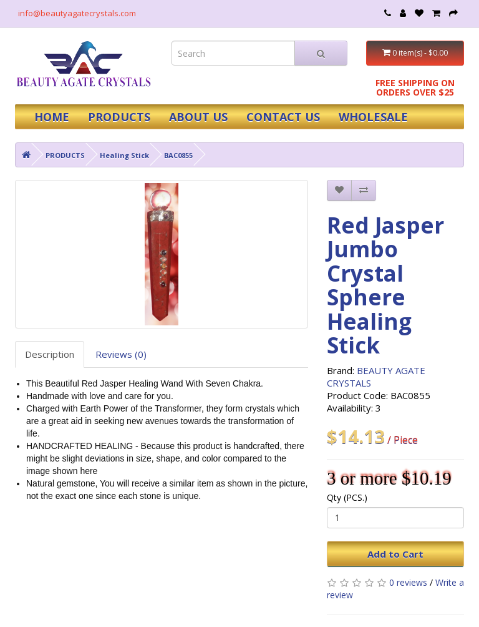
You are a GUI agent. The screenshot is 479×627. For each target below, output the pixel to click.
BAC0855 (178, 155)
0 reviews (408, 582)
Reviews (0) (121, 354)
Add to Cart (395, 554)
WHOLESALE (373, 116)
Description (49, 354)
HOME (51, 116)
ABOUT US (198, 116)
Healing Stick (124, 155)
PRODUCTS (119, 116)
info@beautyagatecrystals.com (77, 13)
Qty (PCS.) (347, 497)
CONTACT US (283, 116)
